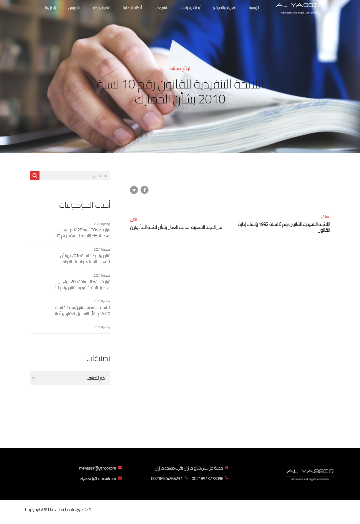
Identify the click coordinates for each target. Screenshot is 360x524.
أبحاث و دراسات (190, 7)
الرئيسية (254, 7)
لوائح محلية (180, 68)
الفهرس (74, 7)
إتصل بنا (50, 7)
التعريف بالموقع (224, 7)
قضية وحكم (101, 7)
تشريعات (160, 7)
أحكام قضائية (132, 7)
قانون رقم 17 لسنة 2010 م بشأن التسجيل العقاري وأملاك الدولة (85, 259)
